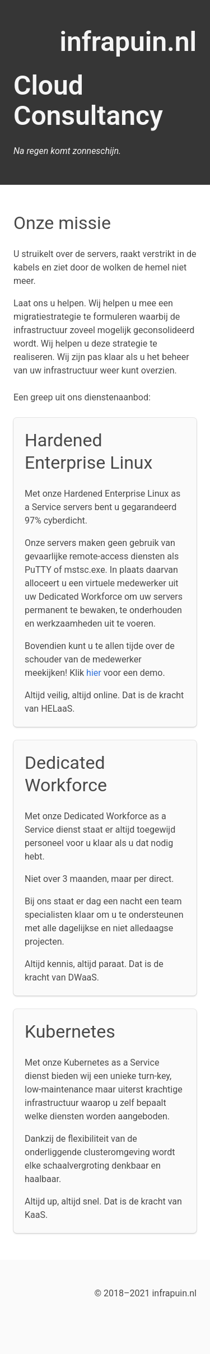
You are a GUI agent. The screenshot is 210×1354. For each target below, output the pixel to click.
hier (93, 672)
